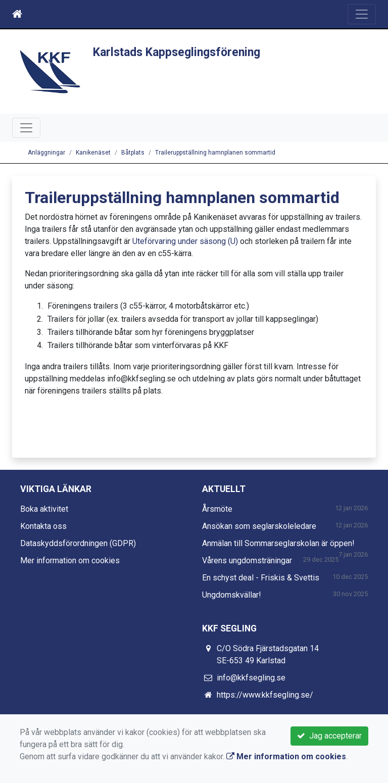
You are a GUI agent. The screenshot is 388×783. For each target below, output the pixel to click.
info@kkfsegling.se (251, 677)
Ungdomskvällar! (231, 595)
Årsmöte (217, 509)
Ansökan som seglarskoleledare (259, 526)
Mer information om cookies (70, 560)
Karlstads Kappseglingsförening (176, 52)
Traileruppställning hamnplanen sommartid (215, 152)
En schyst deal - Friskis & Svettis (260, 577)
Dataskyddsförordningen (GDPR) (78, 543)
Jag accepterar (329, 736)
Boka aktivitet (44, 509)
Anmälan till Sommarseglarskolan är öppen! (278, 543)
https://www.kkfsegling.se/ (265, 695)
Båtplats (132, 152)
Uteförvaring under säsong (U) (185, 241)
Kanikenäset (93, 152)
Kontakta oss (43, 526)
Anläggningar (46, 152)
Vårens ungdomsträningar (247, 560)
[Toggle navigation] (362, 14)
